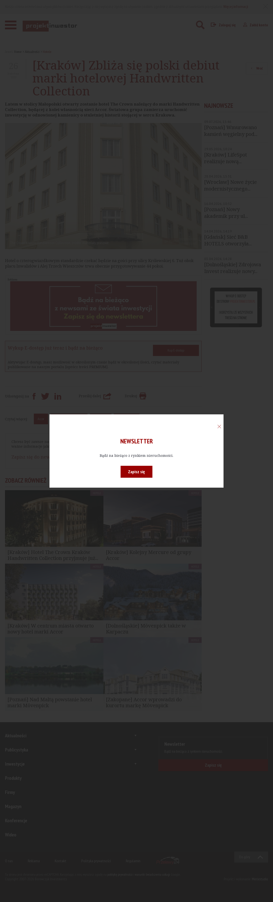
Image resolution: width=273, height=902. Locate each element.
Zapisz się (136, 471)
